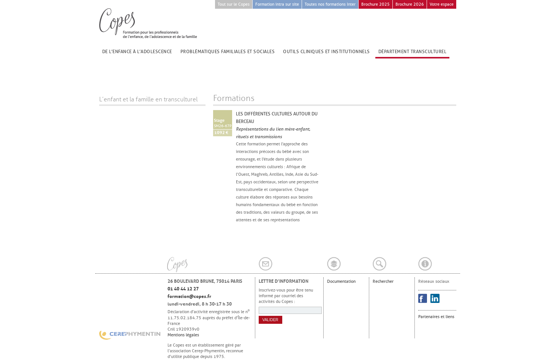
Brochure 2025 (375, 4)
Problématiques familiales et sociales (227, 51)
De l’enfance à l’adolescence (137, 51)
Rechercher (383, 281)
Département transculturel (412, 51)
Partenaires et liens (436, 316)
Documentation (341, 281)
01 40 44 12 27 (183, 289)
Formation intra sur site (277, 4)
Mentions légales (183, 334)
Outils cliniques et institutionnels (326, 51)
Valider (270, 320)
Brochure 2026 (409, 4)
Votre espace (442, 4)
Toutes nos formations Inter (330, 4)
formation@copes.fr (189, 296)
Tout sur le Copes (234, 4)
